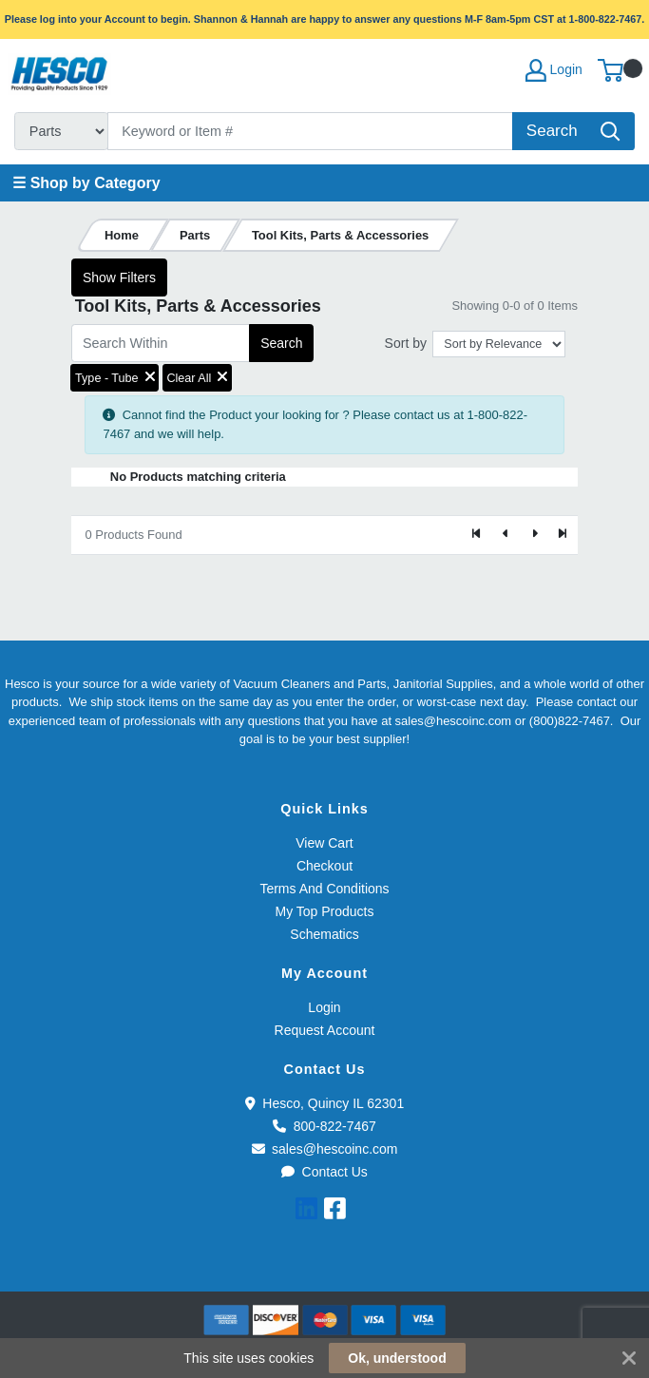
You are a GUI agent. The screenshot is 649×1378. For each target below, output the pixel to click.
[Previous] (505, 535)
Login (324, 1007)
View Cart (324, 843)
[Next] (534, 535)
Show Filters (119, 277)
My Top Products (324, 911)
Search (281, 343)
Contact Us (324, 1171)
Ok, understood (397, 1358)
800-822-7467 (324, 1126)
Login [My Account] (553, 70)
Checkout (324, 865)
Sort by (406, 343)
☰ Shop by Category (86, 183)
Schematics (324, 934)
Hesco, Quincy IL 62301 (324, 1103)
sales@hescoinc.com (325, 1149)
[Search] (310, 131)
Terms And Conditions (324, 888)
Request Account (325, 1030)
